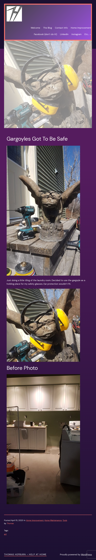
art (5, 534)
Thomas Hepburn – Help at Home (25, 554)
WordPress (86, 554)
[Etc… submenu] (90, 34)
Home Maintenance (53, 520)
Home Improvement (34, 520)
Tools (64, 520)
